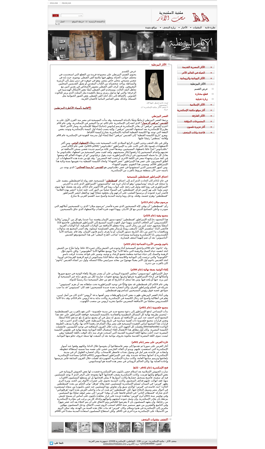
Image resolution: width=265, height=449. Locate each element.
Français (66, 3)
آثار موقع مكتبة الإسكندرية (191, 110)
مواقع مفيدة (151, 27)
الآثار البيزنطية (197, 83)
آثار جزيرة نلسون (196, 126)
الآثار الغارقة (198, 115)
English (54, 3)
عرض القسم (201, 88)
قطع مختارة (201, 94)
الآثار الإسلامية (197, 104)
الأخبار (182, 27)
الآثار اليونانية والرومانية (192, 78)
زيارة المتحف (168, 27)
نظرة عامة (210, 27)
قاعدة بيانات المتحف (194, 132)
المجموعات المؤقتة (194, 121)
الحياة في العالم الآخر (193, 72)
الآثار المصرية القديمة (193, 67)
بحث (55, 15)
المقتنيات (196, 27)
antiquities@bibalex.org (114, 443)
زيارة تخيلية (202, 99)
